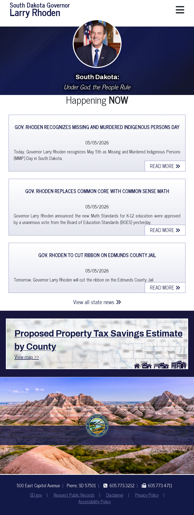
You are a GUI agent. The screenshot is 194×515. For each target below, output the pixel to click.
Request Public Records (74, 494)
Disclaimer (114, 494)
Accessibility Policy (94, 501)
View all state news (97, 302)
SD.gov (36, 494)
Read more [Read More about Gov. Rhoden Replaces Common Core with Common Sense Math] (165, 230)
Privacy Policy (147, 494)
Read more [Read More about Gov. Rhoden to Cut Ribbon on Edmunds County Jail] (165, 287)
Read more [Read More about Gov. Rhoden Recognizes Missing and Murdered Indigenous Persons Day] (165, 166)
